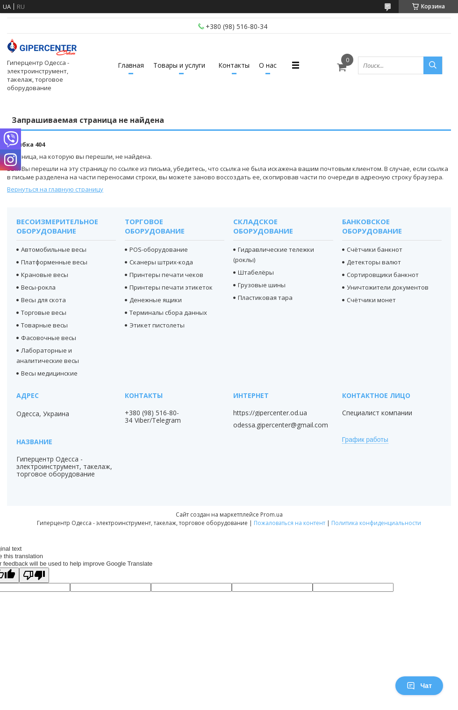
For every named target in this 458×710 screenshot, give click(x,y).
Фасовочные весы (48, 338)
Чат (419, 686)
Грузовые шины (262, 285)
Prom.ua (271, 514)
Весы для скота (43, 300)
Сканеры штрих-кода (161, 262)
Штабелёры (256, 272)
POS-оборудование (158, 249)
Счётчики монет (371, 300)
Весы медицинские (49, 373)
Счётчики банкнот (374, 249)
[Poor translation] (34, 575)
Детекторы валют (374, 262)
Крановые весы (44, 274)
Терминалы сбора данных (168, 312)
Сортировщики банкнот (383, 274)
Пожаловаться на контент (289, 523)
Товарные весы (44, 325)
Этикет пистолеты (157, 325)
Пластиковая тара (265, 297)
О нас (268, 65)
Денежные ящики (155, 300)
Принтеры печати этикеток (171, 287)
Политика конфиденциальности (376, 523)
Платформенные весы (54, 262)
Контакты (234, 65)
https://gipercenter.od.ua (270, 413)
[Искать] (432, 65)
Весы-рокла (38, 287)
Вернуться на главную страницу (55, 189)
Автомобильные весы (53, 249)
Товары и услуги (179, 65)
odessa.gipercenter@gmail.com (280, 425)
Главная (131, 65)
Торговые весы (43, 312)
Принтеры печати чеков (166, 274)
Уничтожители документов (388, 287)
